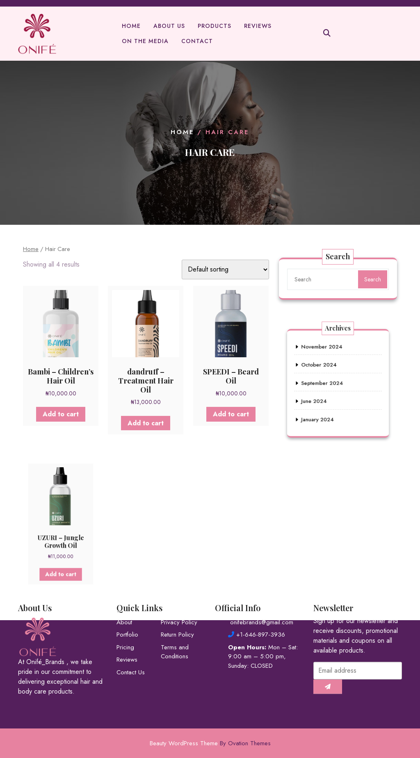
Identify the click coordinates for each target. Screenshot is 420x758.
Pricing (125, 619)
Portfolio (127, 607)
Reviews (258, 27)
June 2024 (319, 397)
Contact (197, 43)
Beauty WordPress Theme (210, 743)
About (124, 594)
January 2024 (322, 411)
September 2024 (326, 383)
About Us (169, 27)
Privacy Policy (179, 594)
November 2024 (325, 355)
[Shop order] (225, 269)
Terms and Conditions (175, 624)
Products (214, 27)
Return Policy (177, 607)
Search (371, 279)
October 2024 (323, 369)
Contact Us (130, 644)
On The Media (145, 43)
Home (131, 27)
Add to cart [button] (60, 412)
